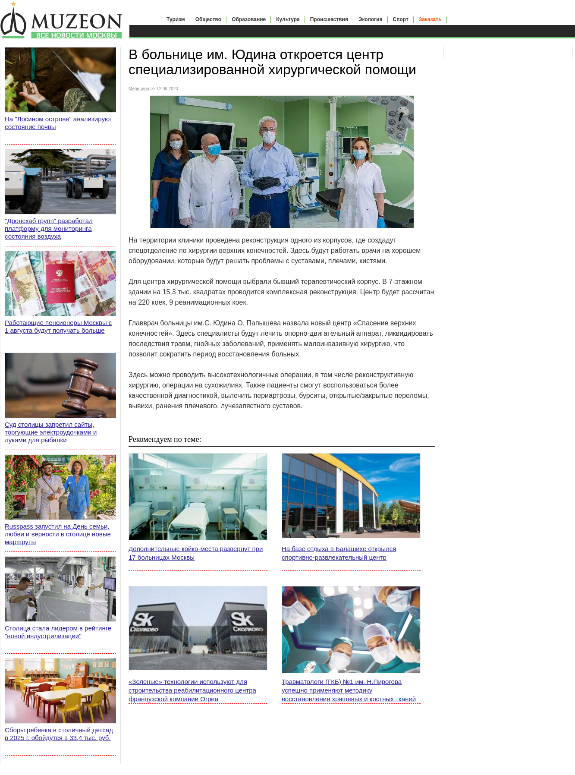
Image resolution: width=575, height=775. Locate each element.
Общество (208, 19)
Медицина (139, 88)
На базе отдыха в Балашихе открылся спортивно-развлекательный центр (339, 553)
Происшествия (329, 19)
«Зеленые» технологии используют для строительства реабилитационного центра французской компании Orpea (192, 690)
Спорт (400, 19)
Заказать (430, 19)
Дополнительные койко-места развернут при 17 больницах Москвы (196, 553)
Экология (370, 19)
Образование (249, 19)
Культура (287, 19)
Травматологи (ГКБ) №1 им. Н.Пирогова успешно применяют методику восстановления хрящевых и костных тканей (349, 690)
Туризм (176, 19)
